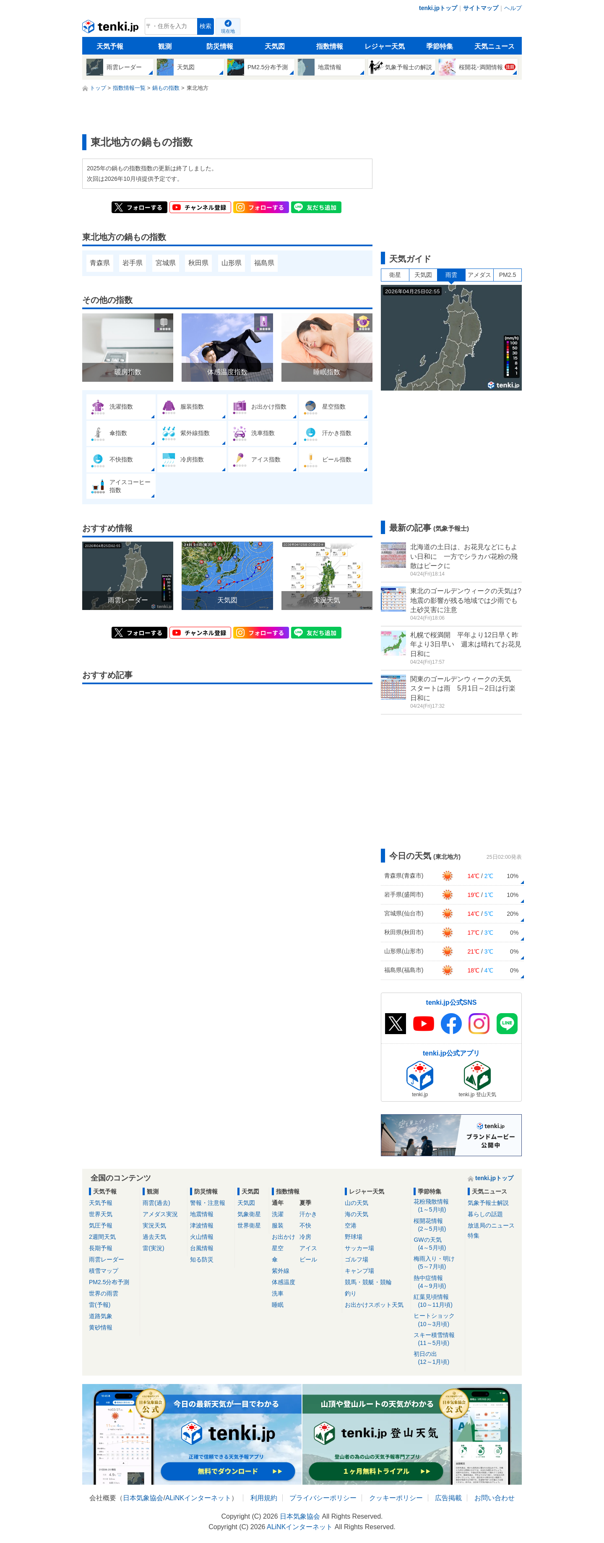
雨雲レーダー (106, 1259)
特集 (473, 1235)
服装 (278, 1225)
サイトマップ (480, 8)
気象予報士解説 (488, 1202)
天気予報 (109, 46)
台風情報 (201, 1248)
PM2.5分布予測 (109, 1282)
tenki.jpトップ (438, 8)
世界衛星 (249, 1225)
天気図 (275, 46)
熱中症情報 (438, 1282)
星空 (278, 1248)
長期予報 (100, 1248)
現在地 (228, 31)
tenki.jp (111, 28)
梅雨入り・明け (438, 1263)
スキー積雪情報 (438, 1339)
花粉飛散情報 (438, 1206)
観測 (165, 46)
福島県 (264, 262)
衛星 (395, 274)
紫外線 (280, 1270)
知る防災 (201, 1259)
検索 (205, 26)
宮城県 (166, 262)
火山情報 (201, 1236)
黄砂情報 (100, 1327)
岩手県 (132, 262)
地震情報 (201, 1214)
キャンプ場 (359, 1270)
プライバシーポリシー (323, 1497)
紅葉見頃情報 (438, 1301)
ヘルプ (513, 8)
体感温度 (283, 1282)
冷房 (305, 1236)
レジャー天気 (384, 46)
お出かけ (283, 1236)
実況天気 (154, 1225)
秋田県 (198, 262)
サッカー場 (359, 1248)
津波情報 (201, 1225)
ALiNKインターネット (198, 1497)
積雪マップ (103, 1270)
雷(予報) (99, 1304)
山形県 (231, 262)
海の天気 (356, 1214)
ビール (308, 1259)
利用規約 (263, 1497)
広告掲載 (448, 1497)
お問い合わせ (494, 1497)
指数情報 (329, 46)
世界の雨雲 (103, 1293)
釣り (351, 1293)
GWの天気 (438, 1244)
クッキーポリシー (396, 1497)
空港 (351, 1225)
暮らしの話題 (485, 1214)
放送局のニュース (491, 1225)
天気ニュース (494, 46)
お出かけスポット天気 (374, 1304)
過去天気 (154, 1236)
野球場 (353, 1236)
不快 (305, 1225)
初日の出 (438, 1358)
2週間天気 (102, 1236)
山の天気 (356, 1202)
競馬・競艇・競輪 (368, 1282)
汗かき (308, 1214)
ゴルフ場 (356, 1259)
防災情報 (219, 46)
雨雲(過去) (156, 1202)
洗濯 (278, 1214)
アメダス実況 (160, 1214)
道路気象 (100, 1316)
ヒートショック (438, 1320)
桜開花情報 (438, 1225)
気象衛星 (249, 1214)
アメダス (479, 274)
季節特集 (439, 46)
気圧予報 (100, 1225)
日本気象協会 (143, 1497)
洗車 (278, 1293)
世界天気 (100, 1214)
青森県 (100, 262)
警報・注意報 (207, 1202)
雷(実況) (153, 1248)
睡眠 (278, 1304)
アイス (308, 1248)
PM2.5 (507, 274)
